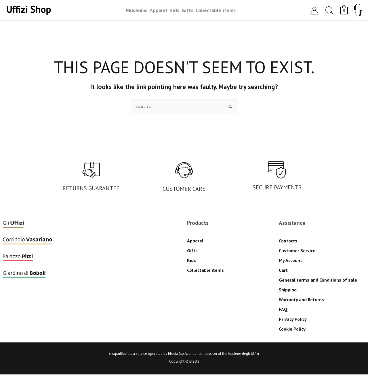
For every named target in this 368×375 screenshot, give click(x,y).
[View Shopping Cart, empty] (344, 10)
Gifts (192, 251)
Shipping (288, 290)
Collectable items (205, 270)
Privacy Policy (293, 319)
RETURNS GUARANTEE (90, 188)
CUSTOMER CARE (184, 189)
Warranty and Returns (301, 300)
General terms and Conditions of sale (318, 280)
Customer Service (297, 251)
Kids (191, 260)
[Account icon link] (314, 10)
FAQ (283, 309)
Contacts (288, 241)
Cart (283, 270)
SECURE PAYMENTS (277, 187)
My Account (290, 260)
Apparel (195, 241)
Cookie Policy (292, 329)
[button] (329, 10)
